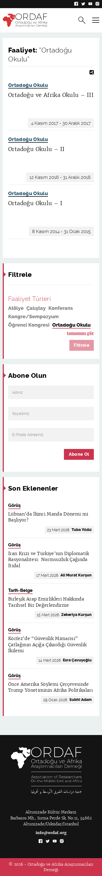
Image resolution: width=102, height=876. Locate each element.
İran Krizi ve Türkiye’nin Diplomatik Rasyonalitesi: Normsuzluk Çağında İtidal (48, 560)
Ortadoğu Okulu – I (35, 203)
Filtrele (81, 345)
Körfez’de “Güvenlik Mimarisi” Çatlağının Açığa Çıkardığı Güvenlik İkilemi (47, 645)
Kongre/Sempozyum (33, 317)
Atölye (16, 308)
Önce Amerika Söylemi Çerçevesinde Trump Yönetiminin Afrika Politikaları (50, 687)
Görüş (14, 505)
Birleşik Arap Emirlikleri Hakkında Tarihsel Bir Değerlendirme (46, 602)
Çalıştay (36, 308)
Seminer (34, 333)
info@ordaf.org (51, 832)
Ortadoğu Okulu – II (36, 149)
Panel (15, 333)
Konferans (60, 308)
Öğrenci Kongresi (29, 325)
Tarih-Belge (20, 590)
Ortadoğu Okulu (28, 85)
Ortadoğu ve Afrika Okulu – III (51, 95)
